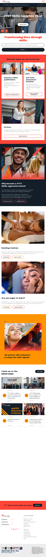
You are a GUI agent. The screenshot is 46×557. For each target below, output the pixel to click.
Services (26, 523)
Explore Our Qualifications (12, 94)
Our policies (27, 532)
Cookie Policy (27, 535)
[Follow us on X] (18, 529)
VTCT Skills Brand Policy (30, 536)
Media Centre (27, 526)
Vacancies (26, 530)
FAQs (25, 538)
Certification (27, 525)
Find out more (23, 24)
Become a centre (9, 201)
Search (23, 49)
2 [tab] (6, 321)
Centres (4, 519)
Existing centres (22, 201)
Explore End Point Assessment (34, 94)
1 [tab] (4, 321)
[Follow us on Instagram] (16, 529)
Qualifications (27, 520)
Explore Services (23, 136)
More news (40, 5)
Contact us (37, 505)
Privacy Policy (27, 533)
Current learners (19, 307)
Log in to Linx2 (16, 257)
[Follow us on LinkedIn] (13, 529)
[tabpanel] (23, 337)
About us (26, 529)
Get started (7, 307)
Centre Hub (5, 257)
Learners (4, 522)
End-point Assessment (30, 522)
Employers (5, 524)
